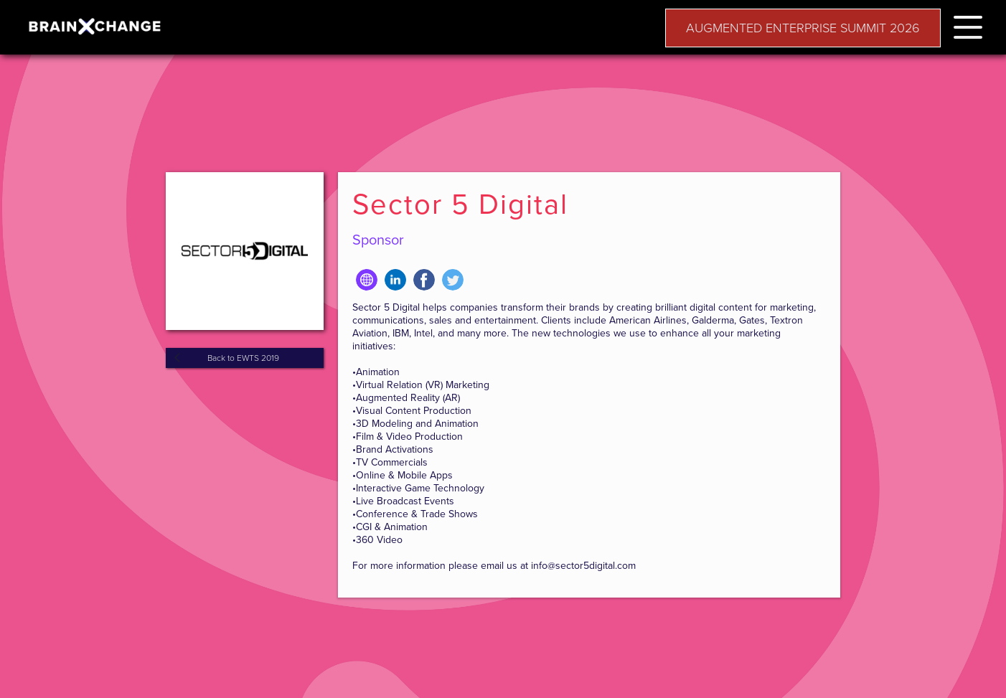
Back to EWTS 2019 (243, 358)
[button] (968, 25)
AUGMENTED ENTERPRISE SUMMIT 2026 (803, 28)
